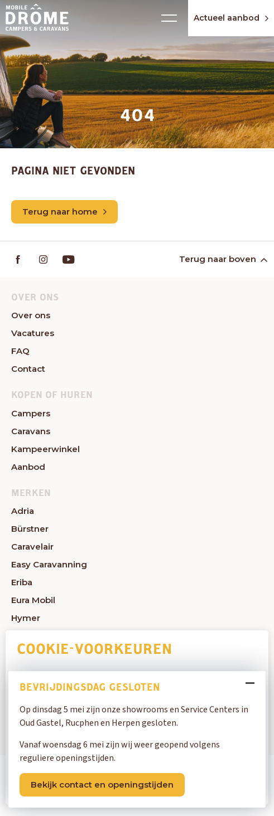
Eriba (21, 582)
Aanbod (28, 467)
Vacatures (32, 333)
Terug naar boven (222, 259)
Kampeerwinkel (45, 449)
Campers (30, 413)
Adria (22, 511)
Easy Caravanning (49, 564)
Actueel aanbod (231, 18)
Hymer (25, 618)
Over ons (30, 315)
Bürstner (30, 528)
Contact (28, 368)
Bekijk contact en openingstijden (102, 784)
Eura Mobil (33, 600)
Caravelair (32, 546)
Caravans (30, 431)
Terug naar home (64, 211)
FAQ (20, 351)
